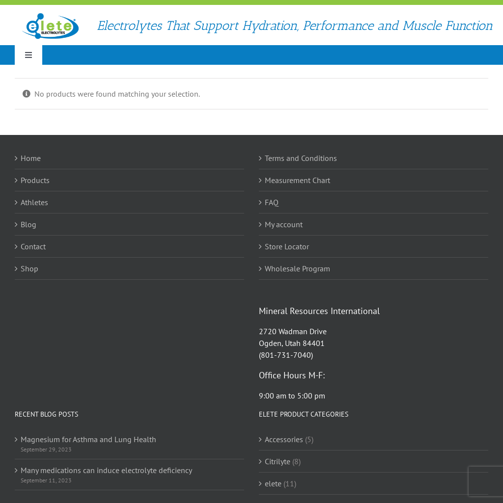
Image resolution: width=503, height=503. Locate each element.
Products (35, 180)
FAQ (272, 202)
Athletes (34, 202)
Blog (28, 224)
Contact (33, 246)
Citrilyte (277, 461)
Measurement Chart (297, 180)
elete (273, 483)
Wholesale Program (297, 268)
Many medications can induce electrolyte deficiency (106, 470)
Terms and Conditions (301, 158)
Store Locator (287, 246)
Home (31, 158)
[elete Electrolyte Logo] (50, 16)
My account (284, 224)
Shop (29, 268)
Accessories (284, 439)
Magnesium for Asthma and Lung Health (88, 439)
